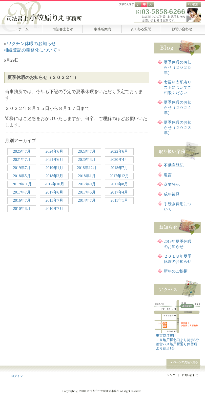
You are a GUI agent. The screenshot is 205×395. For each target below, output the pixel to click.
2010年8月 (22, 208)
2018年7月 (119, 168)
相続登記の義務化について (30, 50)
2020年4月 (119, 159)
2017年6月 (54, 192)
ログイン (17, 376)
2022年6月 (119, 151)
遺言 (168, 175)
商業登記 (172, 184)
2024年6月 (54, 151)
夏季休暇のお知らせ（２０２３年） (177, 127)
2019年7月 (22, 168)
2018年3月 (54, 176)
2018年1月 (87, 176)
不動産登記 (174, 165)
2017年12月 (119, 176)
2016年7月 (22, 200)
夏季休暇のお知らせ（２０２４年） (177, 107)
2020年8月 (87, 159)
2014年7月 (87, 200)
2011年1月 (119, 200)
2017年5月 (87, 192)
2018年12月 (87, 168)
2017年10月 (54, 184)
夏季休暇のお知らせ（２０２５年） (177, 67)
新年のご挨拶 (175, 271)
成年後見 (172, 194)
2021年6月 (54, 159)
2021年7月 (22, 159)
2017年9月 (87, 184)
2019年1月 (54, 168)
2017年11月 (22, 184)
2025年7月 (22, 151)
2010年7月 (54, 208)
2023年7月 (87, 151)
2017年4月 (119, 192)
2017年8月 (119, 184)
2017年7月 (22, 192)
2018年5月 (22, 176)
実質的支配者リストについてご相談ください (177, 87)
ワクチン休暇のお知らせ (31, 43)
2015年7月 (54, 200)
